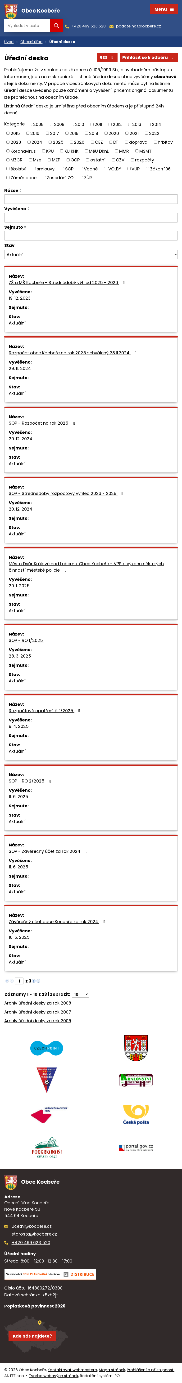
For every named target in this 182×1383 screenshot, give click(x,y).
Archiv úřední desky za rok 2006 (37, 1021)
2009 (59, 124)
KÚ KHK (71, 151)
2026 (79, 142)
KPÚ (50, 151)
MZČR (17, 160)
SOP (69, 169)
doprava (138, 142)
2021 (134, 133)
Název (11, 190)
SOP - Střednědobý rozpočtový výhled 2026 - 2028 (67, 493)
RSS (107, 57)
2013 (136, 124)
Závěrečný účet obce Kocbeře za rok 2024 (58, 922)
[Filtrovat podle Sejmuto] (91, 235)
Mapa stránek (112, 1370)
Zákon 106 (160, 169)
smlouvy (46, 169)
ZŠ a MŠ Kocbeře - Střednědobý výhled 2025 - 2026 (68, 282)
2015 (15, 133)
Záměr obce (23, 178)
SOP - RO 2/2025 (31, 781)
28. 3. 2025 (20, 656)
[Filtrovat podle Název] (91, 199)
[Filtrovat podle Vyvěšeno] (91, 217)
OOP (75, 160)
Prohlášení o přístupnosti (150, 1370)
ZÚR (88, 178)
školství (18, 169)
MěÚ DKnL (99, 151)
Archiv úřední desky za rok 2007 (37, 1012)
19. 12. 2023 (20, 298)
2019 (93, 133)
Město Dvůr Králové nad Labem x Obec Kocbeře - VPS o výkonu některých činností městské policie (86, 567)
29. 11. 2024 (20, 368)
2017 (54, 133)
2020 (114, 133)
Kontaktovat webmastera (72, 1370)
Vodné (91, 169)
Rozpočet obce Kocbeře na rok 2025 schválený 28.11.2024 (73, 353)
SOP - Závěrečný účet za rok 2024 (49, 851)
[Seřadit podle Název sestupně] (20, 191)
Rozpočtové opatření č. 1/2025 (45, 711)
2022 (154, 133)
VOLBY (114, 169)
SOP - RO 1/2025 (30, 640)
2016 (34, 133)
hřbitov (165, 142)
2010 (79, 124)
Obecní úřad (31, 41)
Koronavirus (23, 151)
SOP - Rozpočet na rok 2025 (43, 423)
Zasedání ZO (60, 178)
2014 (156, 124)
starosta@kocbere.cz (34, 1234)
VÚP (136, 169)
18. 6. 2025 (19, 937)
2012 (117, 124)
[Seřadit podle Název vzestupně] (20, 189)
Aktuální (17, 323)
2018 (73, 133)
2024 (37, 142)
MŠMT (145, 151)
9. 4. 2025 (19, 726)
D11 (115, 142)
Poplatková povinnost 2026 (34, 1306)
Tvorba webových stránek (53, 1376)
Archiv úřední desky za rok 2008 (37, 1003)
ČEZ (99, 142)
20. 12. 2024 (20, 439)
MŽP (56, 160)
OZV (120, 160)
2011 (98, 124)
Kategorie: (15, 124)
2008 (38, 124)
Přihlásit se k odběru (148, 57)
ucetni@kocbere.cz (32, 1226)
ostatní (97, 160)
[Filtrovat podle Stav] (91, 254)
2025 (58, 142)
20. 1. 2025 (19, 586)
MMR (124, 151)
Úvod (9, 41)
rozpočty (144, 160)
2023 (16, 142)
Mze (37, 160)
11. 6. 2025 (18, 797)
